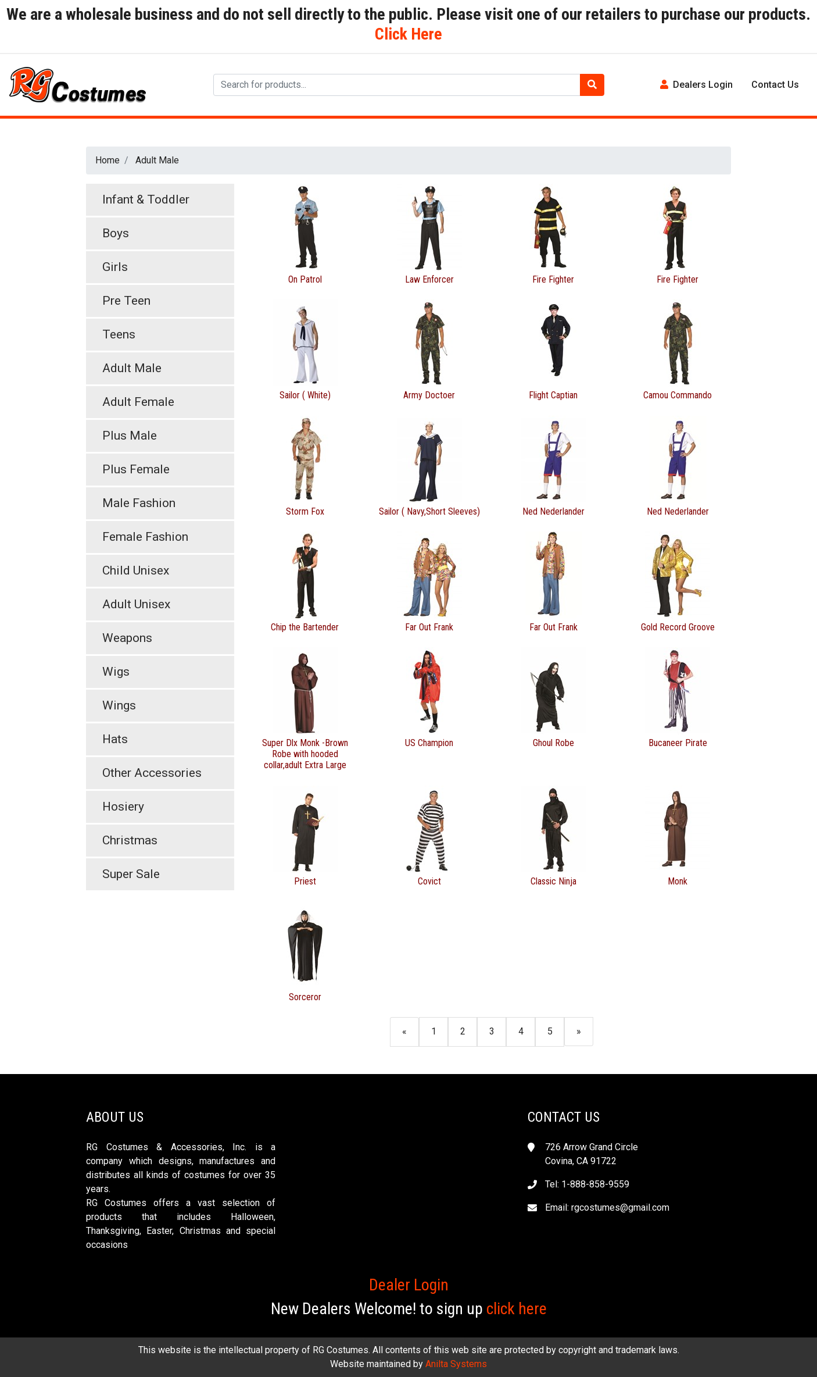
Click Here (408, 34)
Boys (115, 233)
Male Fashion (138, 503)
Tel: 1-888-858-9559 (587, 1184)
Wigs (116, 672)
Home (107, 160)
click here (516, 1308)
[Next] (578, 1031)
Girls (115, 267)
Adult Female (138, 402)
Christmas (129, 840)
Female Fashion (145, 537)
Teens (118, 334)
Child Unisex (135, 570)
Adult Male (157, 160)
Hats (115, 739)
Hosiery (123, 807)
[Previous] (404, 1031)
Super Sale (131, 874)
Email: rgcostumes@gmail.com (607, 1207)
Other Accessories (152, 773)
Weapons (127, 638)
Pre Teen (126, 301)
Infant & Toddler (145, 199)
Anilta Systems (456, 1363)
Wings (119, 705)
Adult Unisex (136, 604)
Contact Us (775, 84)
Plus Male (129, 436)
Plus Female (136, 469)
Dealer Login (409, 1284)
